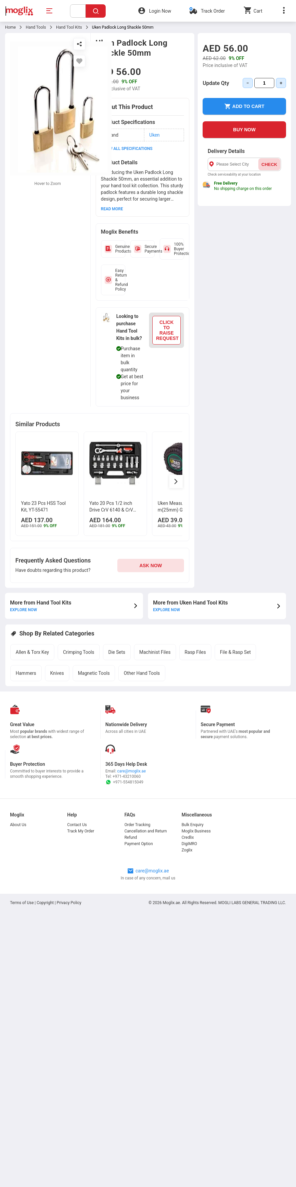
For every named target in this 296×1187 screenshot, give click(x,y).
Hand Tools (36, 27)
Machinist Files (155, 652)
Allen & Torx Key (32, 652)
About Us (18, 824)
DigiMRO (189, 843)
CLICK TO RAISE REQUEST (167, 330)
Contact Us (77, 824)
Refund (130, 837)
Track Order (213, 11)
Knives (57, 673)
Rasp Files (195, 652)
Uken (154, 135)
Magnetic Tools (94, 673)
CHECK (269, 164)
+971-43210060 (127, 776)
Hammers (26, 673)
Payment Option (138, 843)
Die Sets (116, 652)
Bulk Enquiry (193, 824)
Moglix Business (196, 831)
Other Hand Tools (142, 673)
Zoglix (187, 850)
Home (10, 27)
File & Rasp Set (235, 652)
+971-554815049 (124, 782)
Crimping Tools (78, 652)
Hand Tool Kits (69, 27)
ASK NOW (150, 565)
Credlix (188, 837)
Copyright (45, 902)
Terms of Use (22, 902)
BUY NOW (244, 129)
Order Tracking (137, 824)
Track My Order (80, 831)
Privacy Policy (69, 902)
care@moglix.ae (131, 771)
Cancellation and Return (145, 831)
